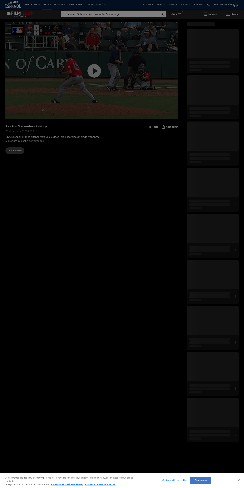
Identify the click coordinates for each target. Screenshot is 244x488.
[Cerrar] (238, 480)
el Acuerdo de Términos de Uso (100, 484)
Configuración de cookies (174, 480)
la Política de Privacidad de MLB (66, 484)
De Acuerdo (201, 480)
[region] (122, 480)
